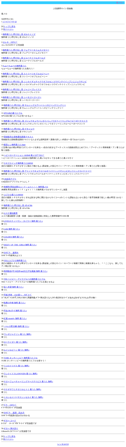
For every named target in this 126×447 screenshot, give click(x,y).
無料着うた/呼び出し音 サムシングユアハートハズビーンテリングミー (35, 105)
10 (16, 22)
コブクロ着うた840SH (13, 195)
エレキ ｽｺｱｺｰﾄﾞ (10, 42)
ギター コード (10, 420)
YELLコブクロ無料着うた (15, 260)
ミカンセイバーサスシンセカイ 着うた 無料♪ (23, 397)
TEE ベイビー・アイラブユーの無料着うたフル (24, 279)
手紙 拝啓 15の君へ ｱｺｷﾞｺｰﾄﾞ (18, 295)
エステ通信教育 (11, 213)
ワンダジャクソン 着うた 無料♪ (17, 334)
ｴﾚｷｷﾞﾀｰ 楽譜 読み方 (14, 413)
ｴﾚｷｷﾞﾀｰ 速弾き (11, 252)
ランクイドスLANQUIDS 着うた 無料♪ (20, 373)
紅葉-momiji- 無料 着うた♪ (15, 318)
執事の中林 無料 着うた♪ (14, 303)
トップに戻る (9, 26)
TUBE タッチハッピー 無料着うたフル (20, 358)
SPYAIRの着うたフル (13, 113)
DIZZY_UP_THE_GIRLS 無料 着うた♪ (20, 245)
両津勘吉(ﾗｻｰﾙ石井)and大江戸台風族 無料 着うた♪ (25, 271)
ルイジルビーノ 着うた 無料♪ (16, 350)
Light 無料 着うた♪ (12, 229)
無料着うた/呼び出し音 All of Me (18, 205)
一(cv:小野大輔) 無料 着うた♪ (16, 326)
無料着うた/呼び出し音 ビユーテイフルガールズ (24, 58)
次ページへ (8, 29)
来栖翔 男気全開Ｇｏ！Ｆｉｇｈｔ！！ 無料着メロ (26, 187)
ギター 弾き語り (11, 428)
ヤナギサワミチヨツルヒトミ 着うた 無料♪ (22, 389)
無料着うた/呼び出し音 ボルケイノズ (19, 34)
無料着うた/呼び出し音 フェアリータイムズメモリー (26, 50)
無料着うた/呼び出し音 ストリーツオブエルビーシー (26, 74)
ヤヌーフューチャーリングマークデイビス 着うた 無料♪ (28, 381)
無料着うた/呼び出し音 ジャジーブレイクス (22, 89)
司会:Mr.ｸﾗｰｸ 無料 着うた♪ (15, 310)
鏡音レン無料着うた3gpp (14, 144)
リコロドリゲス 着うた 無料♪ (16, 366)
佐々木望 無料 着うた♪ (13, 287)
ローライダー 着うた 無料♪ (15, 342)
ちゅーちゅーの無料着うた (14, 66)
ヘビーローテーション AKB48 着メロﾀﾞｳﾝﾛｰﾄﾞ (24, 155)
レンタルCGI (63, 444)
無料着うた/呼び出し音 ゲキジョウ (19, 129)
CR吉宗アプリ (10, 179)
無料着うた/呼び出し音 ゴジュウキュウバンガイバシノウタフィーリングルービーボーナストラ (45, 121)
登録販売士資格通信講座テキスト (18, 137)
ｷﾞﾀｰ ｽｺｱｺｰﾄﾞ (10, 405)
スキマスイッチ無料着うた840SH (18, 163)
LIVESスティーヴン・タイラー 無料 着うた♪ (23, 221)
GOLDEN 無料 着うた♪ (14, 237)
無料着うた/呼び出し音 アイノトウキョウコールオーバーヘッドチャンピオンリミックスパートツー (47, 171)
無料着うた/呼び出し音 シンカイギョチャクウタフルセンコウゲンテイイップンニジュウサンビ (44, 81)
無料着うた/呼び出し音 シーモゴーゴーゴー (22, 97)
